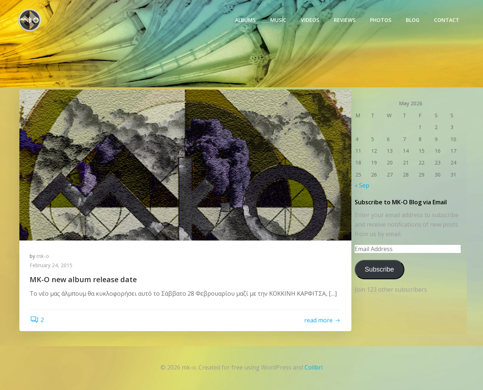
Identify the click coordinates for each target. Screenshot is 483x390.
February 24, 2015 (51, 265)
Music (279, 20)
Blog (413, 20)
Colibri (313, 368)
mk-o (43, 256)
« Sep (361, 185)
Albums (245, 20)
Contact (447, 20)
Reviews (345, 20)
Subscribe (378, 269)
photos (381, 20)
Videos (310, 20)
